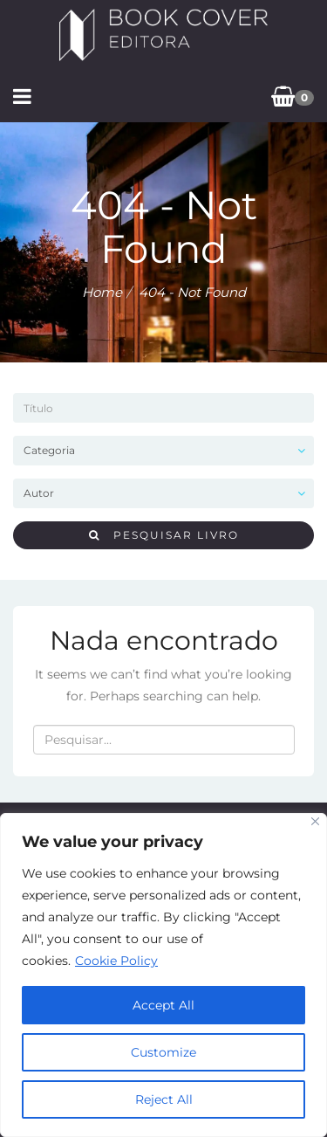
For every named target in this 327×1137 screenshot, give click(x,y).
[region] (163, 975)
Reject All (164, 1099)
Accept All (163, 1005)
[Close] (315, 821)
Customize (163, 1052)
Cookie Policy (116, 960)
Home (102, 292)
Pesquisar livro (164, 534)
